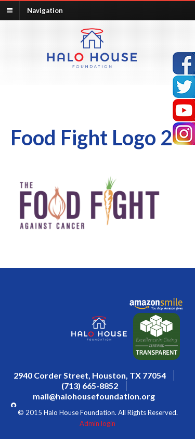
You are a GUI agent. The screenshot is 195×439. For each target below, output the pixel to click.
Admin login (97, 423)
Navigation (45, 10)
